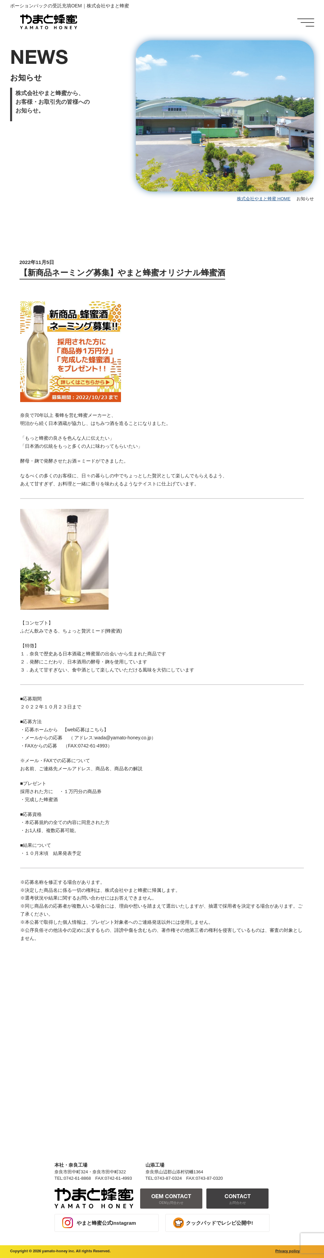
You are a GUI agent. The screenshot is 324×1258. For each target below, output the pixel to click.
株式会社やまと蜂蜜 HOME (264, 198)
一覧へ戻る (187, 974)
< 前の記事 (35, 974)
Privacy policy (287, 1251)
